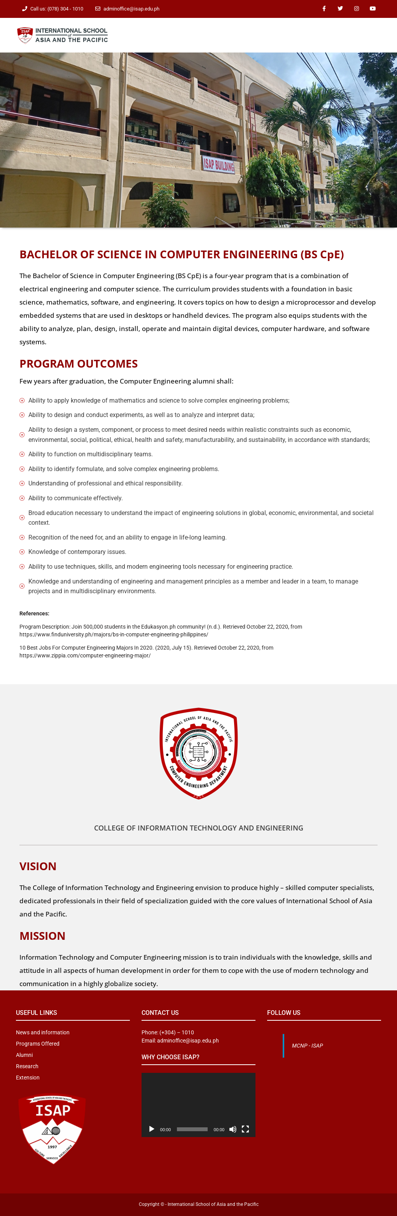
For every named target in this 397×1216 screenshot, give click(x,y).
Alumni (24, 1055)
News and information (43, 1032)
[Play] (152, 1129)
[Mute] (233, 1129)
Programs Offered (37, 1044)
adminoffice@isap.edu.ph (131, 9)
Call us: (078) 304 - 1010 (56, 9)
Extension (28, 1077)
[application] (198, 1105)
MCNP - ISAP (307, 1046)
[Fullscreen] (245, 1129)
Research (27, 1066)
